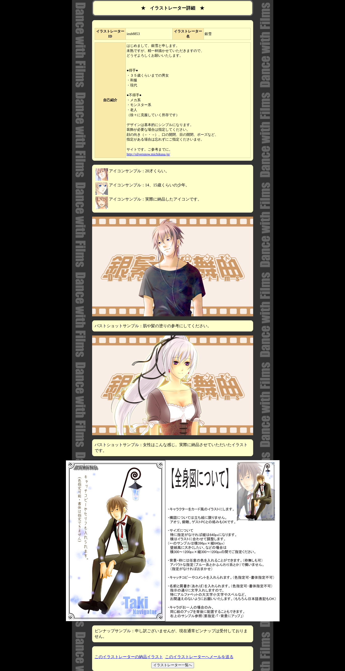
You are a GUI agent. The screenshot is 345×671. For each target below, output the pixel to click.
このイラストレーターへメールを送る (199, 657)
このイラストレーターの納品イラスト (129, 657)
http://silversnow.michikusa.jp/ (148, 154)
